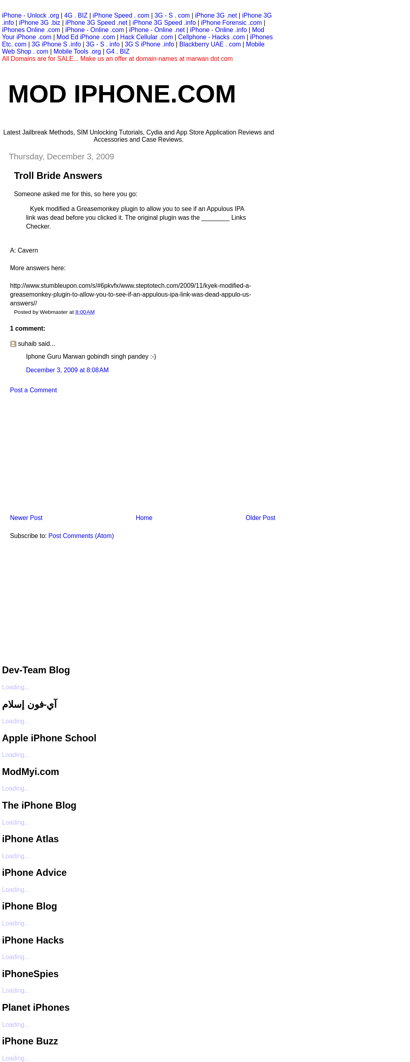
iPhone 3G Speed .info (164, 22)
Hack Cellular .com (146, 37)
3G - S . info (103, 44)
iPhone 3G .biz (39, 22)
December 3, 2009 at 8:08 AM (67, 370)
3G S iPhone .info (149, 44)
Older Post (260, 517)
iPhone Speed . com (121, 15)
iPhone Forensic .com (231, 22)
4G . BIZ (76, 15)
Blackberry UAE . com (210, 44)
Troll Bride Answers (58, 176)
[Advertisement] (62, 456)
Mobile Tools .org (77, 51)
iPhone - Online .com (94, 29)
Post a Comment (33, 390)
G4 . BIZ (118, 51)
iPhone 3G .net (216, 15)
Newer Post (26, 517)
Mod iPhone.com (122, 94)
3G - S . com (172, 15)
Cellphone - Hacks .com (211, 37)
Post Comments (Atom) (81, 535)
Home (144, 517)
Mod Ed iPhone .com (85, 37)
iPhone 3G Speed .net (96, 22)
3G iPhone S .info (56, 44)
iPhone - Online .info (218, 29)
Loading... (16, 687)
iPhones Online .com (31, 29)
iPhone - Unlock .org (30, 15)
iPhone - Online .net (157, 29)
